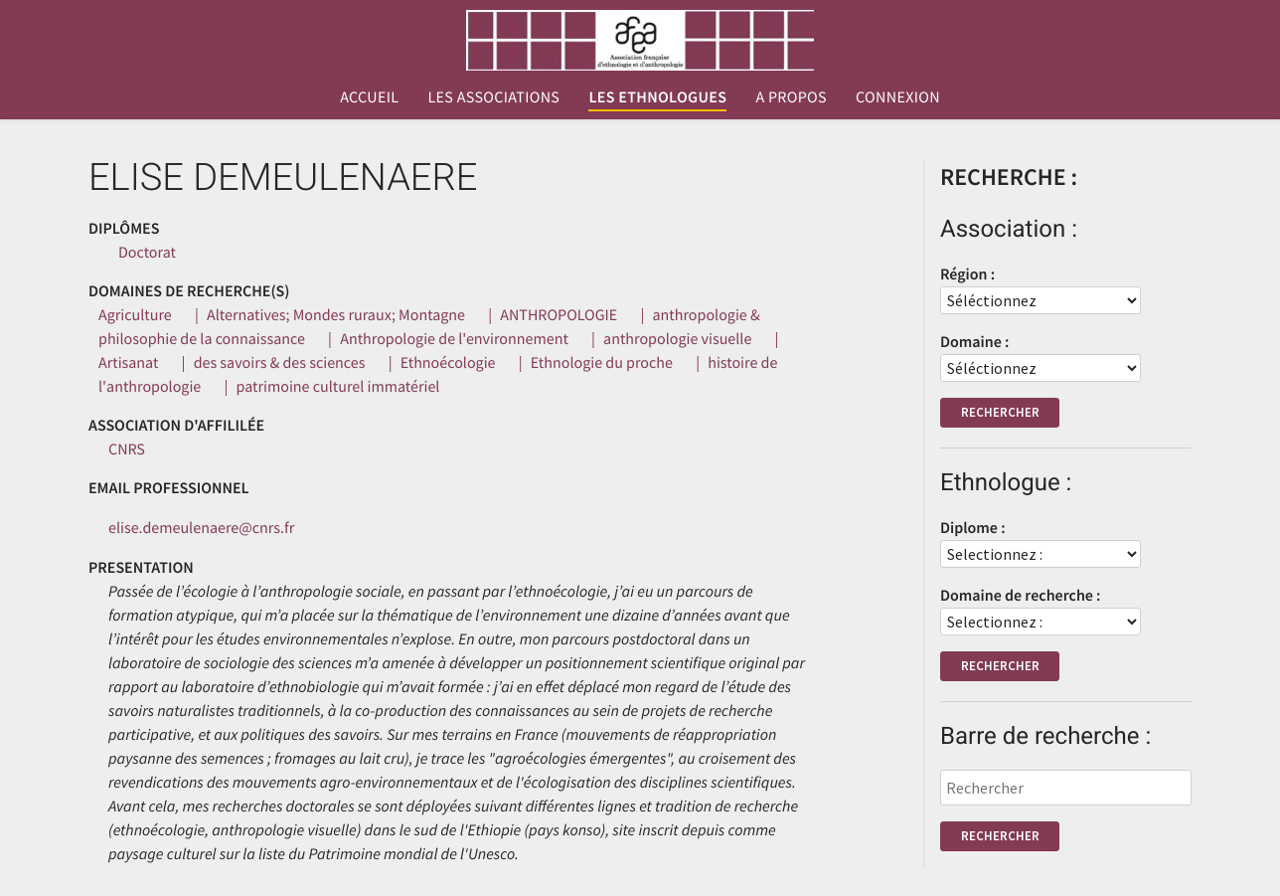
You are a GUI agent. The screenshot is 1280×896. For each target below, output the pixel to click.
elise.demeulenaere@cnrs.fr (201, 528)
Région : (967, 274)
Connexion (898, 97)
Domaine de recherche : (1020, 596)
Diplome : (973, 528)
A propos (790, 97)
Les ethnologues (657, 97)
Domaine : (974, 342)
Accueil (369, 97)
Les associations (493, 97)
